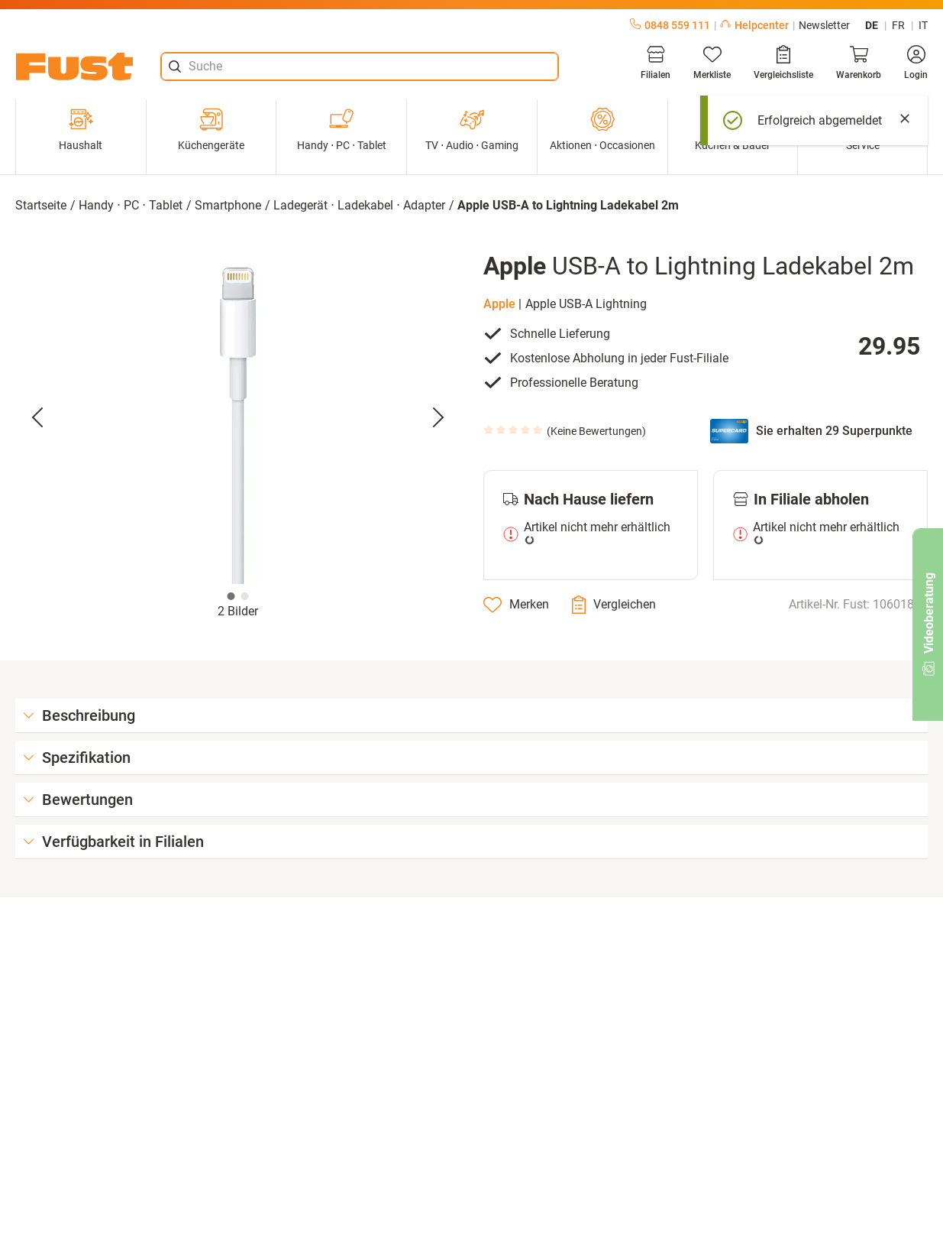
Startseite (40, 205)
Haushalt (80, 129)
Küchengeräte (211, 129)
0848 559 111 (670, 25)
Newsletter (824, 25)
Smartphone (228, 205)
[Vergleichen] (614, 604)
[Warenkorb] (858, 62)
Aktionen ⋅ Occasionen (602, 129)
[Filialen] (655, 62)
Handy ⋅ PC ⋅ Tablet (341, 129)
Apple (499, 304)
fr (898, 25)
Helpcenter (754, 25)
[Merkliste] (712, 62)
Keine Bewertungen (596, 431)
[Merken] (516, 604)
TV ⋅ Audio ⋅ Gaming (471, 129)
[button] (237, 418)
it (923, 25)
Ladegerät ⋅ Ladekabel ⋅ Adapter (359, 205)
